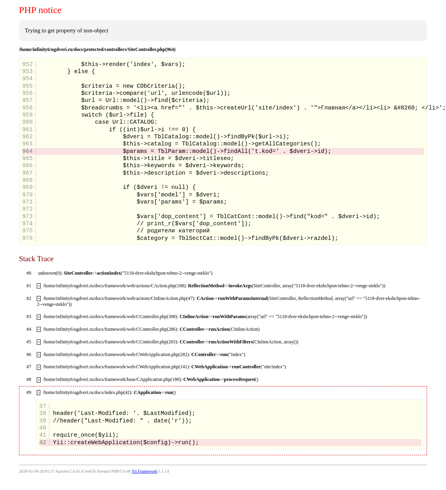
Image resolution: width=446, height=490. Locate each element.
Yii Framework (144, 471)
